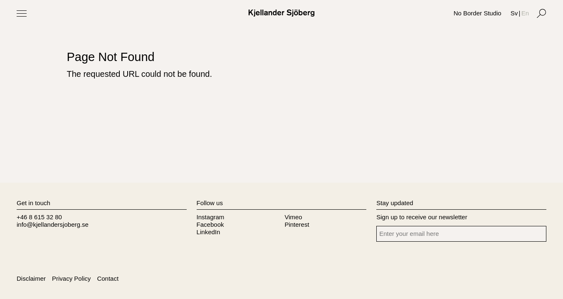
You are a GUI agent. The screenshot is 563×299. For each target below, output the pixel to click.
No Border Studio (477, 13)
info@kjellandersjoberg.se (53, 224)
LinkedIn (208, 231)
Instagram (211, 217)
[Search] (541, 13)
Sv (514, 13)
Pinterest (296, 224)
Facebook (210, 224)
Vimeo (293, 217)
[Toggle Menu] (22, 13)
